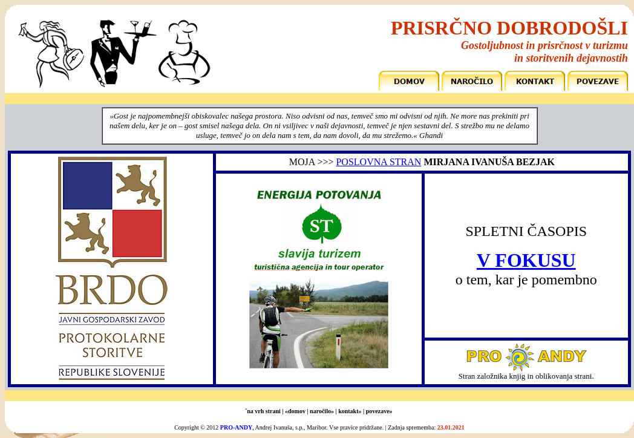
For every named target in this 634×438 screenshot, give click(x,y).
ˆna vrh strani (263, 411)
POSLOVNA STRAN (378, 162)
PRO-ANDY (236, 427)
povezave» (379, 411)
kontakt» (349, 411)
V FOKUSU (526, 260)
